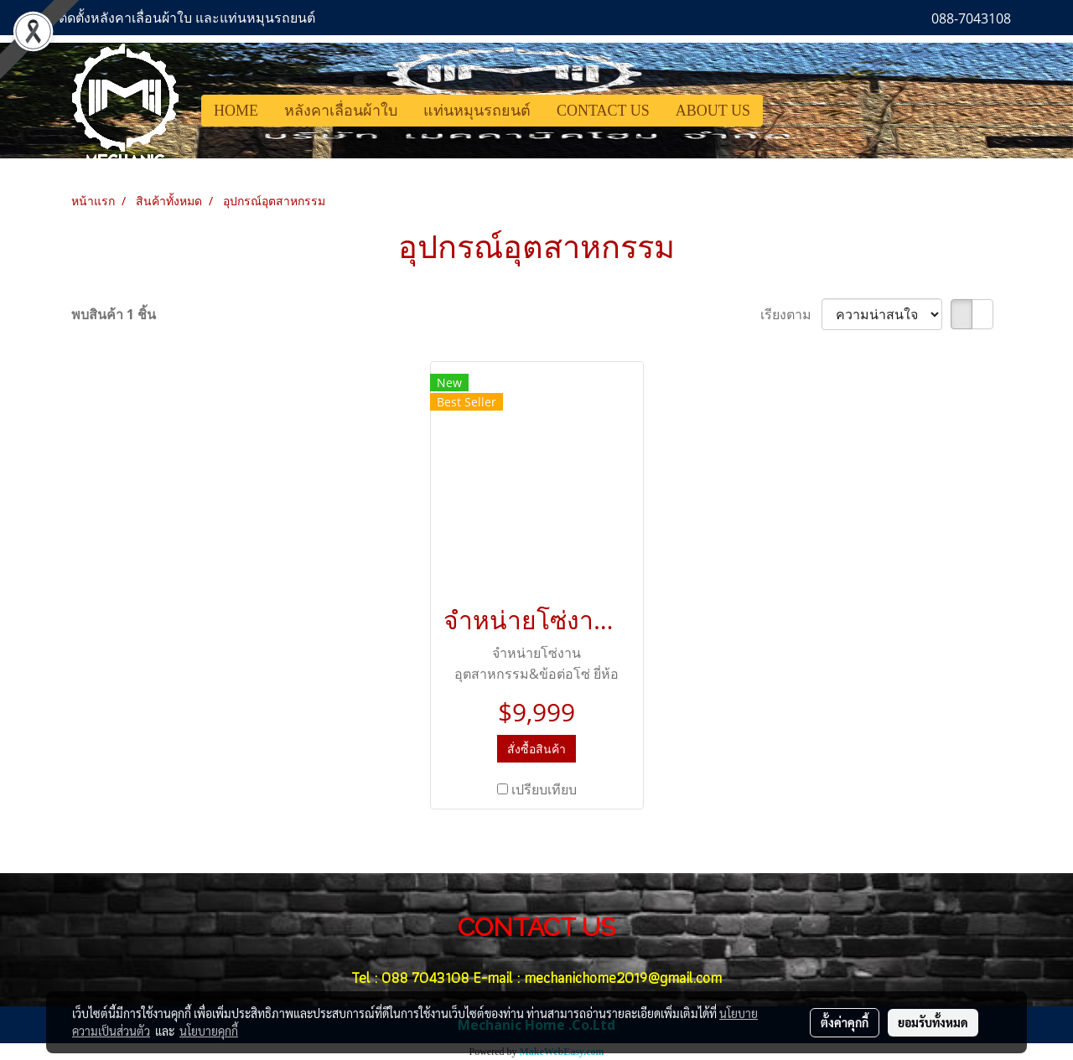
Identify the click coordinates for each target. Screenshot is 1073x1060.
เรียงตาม (791, 314)
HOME (236, 110)
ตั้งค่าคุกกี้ (844, 1022)
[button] (778, 110)
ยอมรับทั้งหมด (933, 1022)
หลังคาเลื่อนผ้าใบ (340, 110)
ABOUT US (713, 110)
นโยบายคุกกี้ (208, 1030)
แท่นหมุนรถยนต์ (477, 110)
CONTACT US (603, 110)
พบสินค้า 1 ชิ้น (113, 314)
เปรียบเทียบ (544, 789)
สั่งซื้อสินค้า (536, 749)
